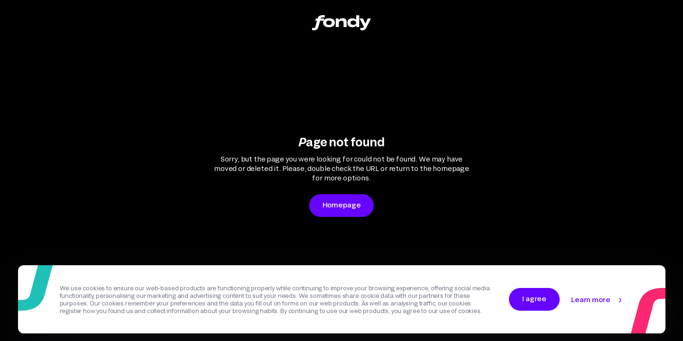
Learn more (590, 300)
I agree (534, 299)
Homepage (342, 205)
